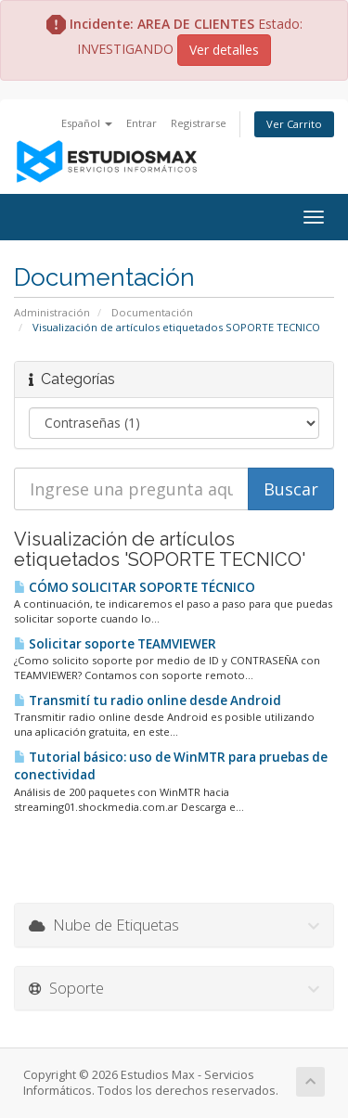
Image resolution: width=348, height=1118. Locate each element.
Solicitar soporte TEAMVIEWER (115, 644)
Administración (52, 312)
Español (86, 123)
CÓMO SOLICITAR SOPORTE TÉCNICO (134, 587)
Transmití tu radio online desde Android (147, 700)
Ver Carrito (294, 124)
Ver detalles (224, 49)
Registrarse (198, 123)
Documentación (152, 312)
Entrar (141, 123)
